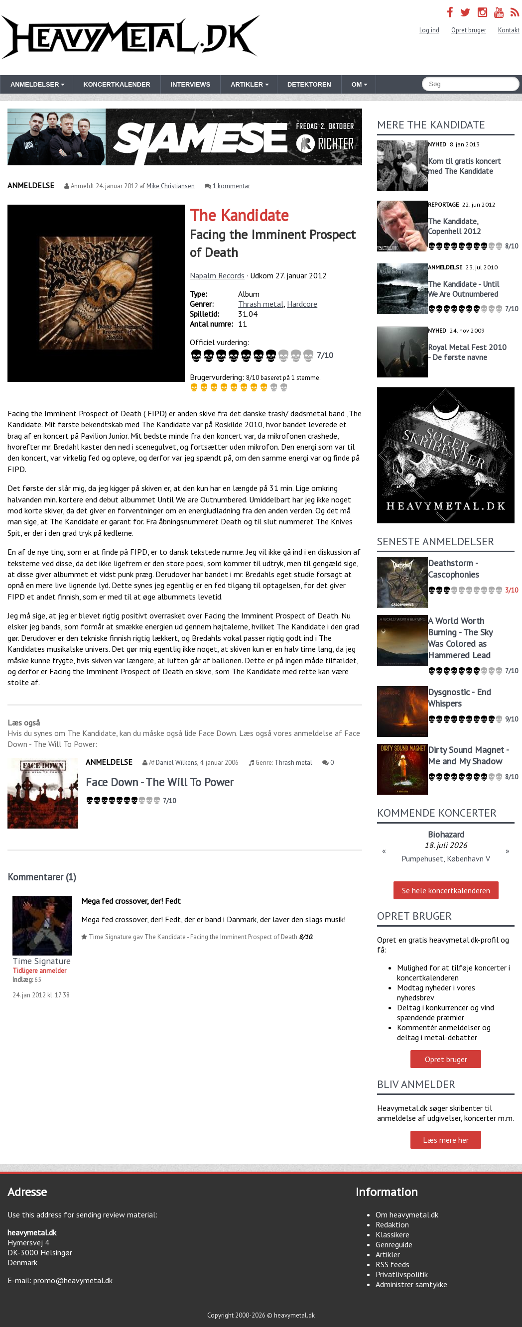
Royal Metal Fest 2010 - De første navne (467, 352)
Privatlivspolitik (402, 1274)
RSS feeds (392, 1264)
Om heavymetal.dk (407, 1214)
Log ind (429, 30)
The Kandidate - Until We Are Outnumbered (463, 289)
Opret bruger (468, 30)
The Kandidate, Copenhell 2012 (454, 226)
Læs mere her (446, 1140)
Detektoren (309, 84)
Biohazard (446, 834)
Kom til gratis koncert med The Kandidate (464, 166)
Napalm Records (217, 275)
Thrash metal (260, 304)
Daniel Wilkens (176, 762)
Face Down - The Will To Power (160, 782)
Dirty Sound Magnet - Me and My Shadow (468, 755)
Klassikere (392, 1234)
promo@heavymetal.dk (73, 1280)
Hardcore (302, 304)
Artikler (388, 1254)
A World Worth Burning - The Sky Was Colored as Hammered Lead (460, 638)
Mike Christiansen (170, 186)
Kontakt (509, 30)
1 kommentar (231, 186)
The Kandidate (239, 215)
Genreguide (394, 1244)
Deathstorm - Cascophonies (453, 568)
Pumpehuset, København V (445, 858)
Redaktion (392, 1224)
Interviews (190, 84)
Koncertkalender (116, 84)
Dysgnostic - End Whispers (459, 697)
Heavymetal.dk (130, 37)
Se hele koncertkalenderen (446, 890)
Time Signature (41, 960)
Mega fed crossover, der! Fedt (131, 901)
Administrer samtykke (411, 1284)
